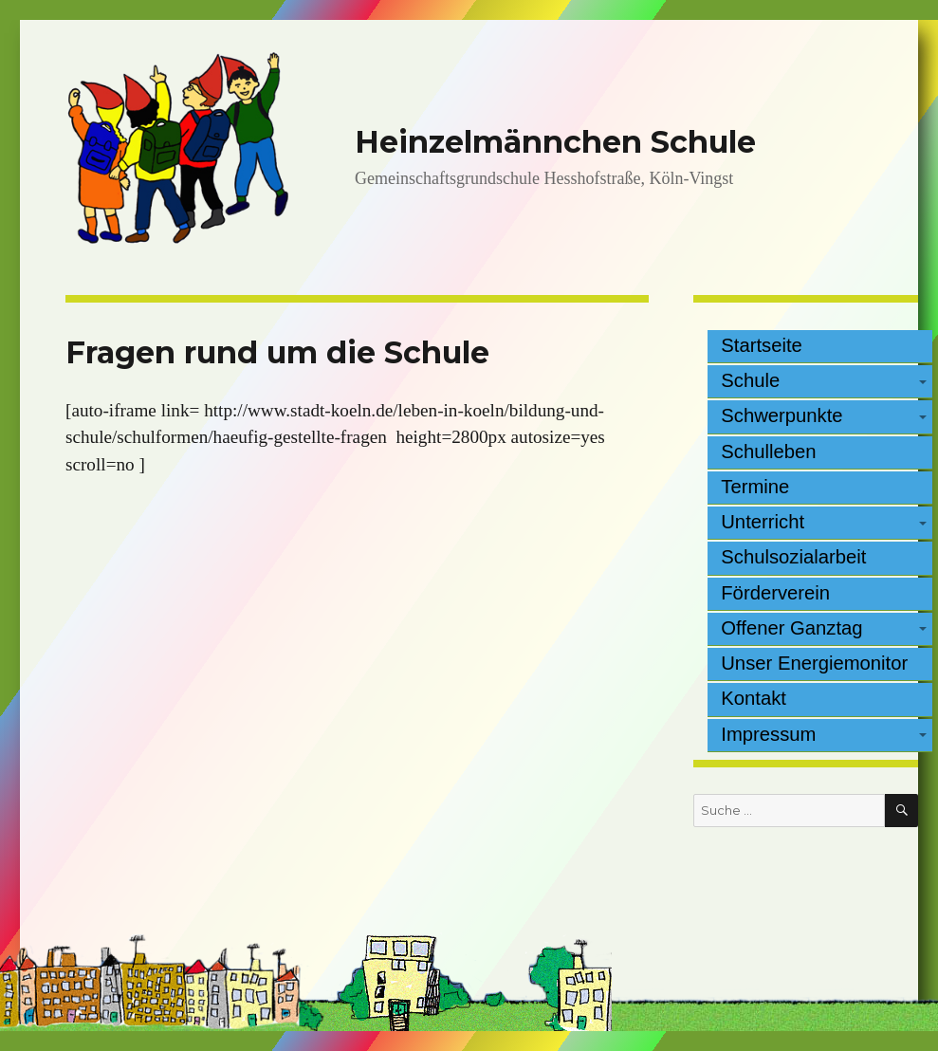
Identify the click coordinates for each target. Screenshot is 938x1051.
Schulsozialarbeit (793, 556)
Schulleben (768, 451)
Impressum (768, 734)
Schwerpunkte (781, 415)
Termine (755, 486)
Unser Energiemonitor (814, 663)
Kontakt (753, 698)
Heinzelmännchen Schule (555, 141)
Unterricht (762, 521)
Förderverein (775, 592)
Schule (750, 380)
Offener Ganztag (791, 628)
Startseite (761, 345)
